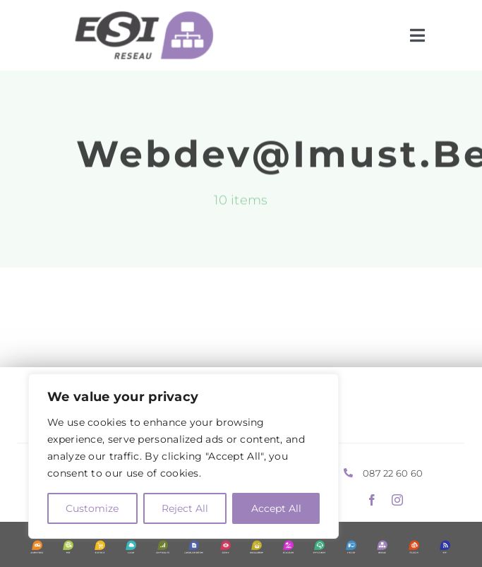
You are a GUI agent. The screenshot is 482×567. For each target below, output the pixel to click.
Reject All (185, 508)
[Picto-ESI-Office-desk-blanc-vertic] (319, 547)
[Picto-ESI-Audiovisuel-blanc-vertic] (37, 547)
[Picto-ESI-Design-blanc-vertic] (225, 547)
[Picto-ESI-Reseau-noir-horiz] (137, 17)
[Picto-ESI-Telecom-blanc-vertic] (413, 547)
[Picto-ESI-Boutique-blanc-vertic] (99, 547)
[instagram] (397, 500)
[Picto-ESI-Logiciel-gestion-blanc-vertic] (193, 547)
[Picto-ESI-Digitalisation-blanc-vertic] (256, 547)
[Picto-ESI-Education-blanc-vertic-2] (288, 547)
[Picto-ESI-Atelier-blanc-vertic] (351, 547)
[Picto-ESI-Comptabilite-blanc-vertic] (162, 547)
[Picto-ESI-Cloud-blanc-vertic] (130, 547)
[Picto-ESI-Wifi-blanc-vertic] (444, 547)
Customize (92, 508)
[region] (183, 456)
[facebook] (372, 500)
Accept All (276, 508)
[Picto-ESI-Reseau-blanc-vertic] (382, 547)
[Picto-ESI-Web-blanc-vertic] (68, 547)
